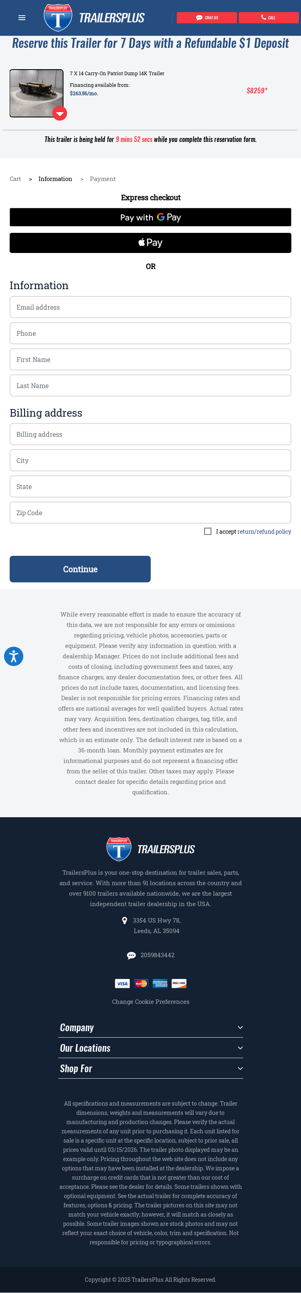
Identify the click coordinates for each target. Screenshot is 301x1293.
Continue (80, 569)
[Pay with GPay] (150, 217)
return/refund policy (264, 531)
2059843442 (156, 955)
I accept (253, 531)
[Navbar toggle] (21, 18)
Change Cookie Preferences (150, 1001)
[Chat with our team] (207, 17)
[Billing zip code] (150, 460)
